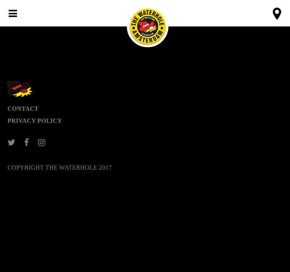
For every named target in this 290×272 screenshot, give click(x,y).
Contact (23, 108)
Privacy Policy (35, 120)
